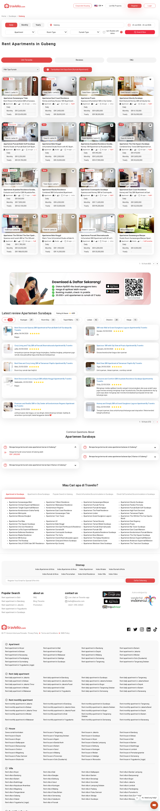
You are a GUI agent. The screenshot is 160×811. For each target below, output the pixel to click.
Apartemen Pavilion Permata (132, 505)
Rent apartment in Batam (129, 648)
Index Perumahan (68, 574)
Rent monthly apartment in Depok (133, 711)
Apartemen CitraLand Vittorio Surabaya (61, 541)
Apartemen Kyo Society (55, 543)
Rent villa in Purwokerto (129, 792)
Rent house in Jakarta (90, 732)
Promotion (37, 605)
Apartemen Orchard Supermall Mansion (24, 505)
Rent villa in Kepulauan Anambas (17, 785)
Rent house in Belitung (90, 746)
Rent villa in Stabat (12, 799)
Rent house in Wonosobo (91, 759)
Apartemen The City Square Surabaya (135, 535)
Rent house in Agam (51, 739)
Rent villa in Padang (89, 789)
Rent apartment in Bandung (13, 601)
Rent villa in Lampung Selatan (93, 785)
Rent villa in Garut (50, 782)
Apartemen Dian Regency (130, 521)
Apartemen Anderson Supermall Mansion (137, 541)
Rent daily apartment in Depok (131, 684)
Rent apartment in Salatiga (53, 658)
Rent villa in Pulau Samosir (92, 792)
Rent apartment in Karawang (16, 655)
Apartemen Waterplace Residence (59, 505)
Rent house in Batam (51, 746)
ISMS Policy (65, 633)
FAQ (35, 597)
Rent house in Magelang (14, 753)
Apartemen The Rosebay (18, 541)
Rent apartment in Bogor (52, 651)
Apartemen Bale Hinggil (55, 524)
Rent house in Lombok (128, 749)
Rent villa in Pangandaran (15, 792)
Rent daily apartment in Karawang (133, 691)
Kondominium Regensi (54, 508)
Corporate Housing (82, 6)
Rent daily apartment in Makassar (18, 691)
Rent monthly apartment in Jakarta (18, 704)
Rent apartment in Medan (129, 655)
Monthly (24, 25)
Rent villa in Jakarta (127, 782)
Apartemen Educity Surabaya (132, 502)
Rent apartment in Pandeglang (17, 658)
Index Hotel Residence (86, 574)
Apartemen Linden (91, 513)
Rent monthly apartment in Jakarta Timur (21, 711)
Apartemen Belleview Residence (21, 532)
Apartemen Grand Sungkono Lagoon (97, 516)
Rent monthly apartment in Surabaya (96, 704)
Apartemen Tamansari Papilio (132, 513)
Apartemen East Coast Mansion (133, 530)
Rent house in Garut (50, 749)
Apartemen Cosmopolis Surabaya (59, 532)
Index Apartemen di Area (66, 569)
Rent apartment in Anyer (14, 648)
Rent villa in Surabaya (90, 799)
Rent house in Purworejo (52, 756)
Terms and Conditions (49, 633)
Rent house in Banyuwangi (15, 746)
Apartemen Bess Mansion (93, 535)
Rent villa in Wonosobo (128, 799)
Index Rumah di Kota (117, 569)
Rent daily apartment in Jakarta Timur (19, 684)
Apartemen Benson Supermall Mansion (136, 538)
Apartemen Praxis (128, 524)
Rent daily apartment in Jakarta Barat (134, 681)
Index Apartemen (86, 569)
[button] (40, 447)
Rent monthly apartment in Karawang (134, 720)
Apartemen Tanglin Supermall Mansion (24, 508)
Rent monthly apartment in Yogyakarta (58, 720)
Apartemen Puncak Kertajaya (95, 508)
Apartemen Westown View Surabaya (98, 543)
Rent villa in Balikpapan (90, 772)
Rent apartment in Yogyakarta (14, 609)
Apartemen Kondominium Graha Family (24, 510)
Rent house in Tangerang (53, 732)
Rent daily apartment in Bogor (93, 684)
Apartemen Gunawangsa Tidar (58, 513)
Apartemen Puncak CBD (93, 530)
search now (140, 32)
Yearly (38, 25)
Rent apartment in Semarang (93, 658)
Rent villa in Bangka (50, 775)
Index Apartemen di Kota (44, 569)
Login (150, 6)
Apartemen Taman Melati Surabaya (97, 524)
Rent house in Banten (128, 743)
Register (134, 6)
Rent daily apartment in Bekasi (17, 681)
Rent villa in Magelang (13, 789)
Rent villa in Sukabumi (51, 799)
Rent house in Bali (126, 739)
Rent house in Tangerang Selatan (56, 736)
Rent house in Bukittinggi (129, 746)
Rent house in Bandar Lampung (94, 743)
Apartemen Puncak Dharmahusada (97, 527)
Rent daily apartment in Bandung (56, 678)
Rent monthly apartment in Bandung (57, 704)
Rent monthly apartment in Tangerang (134, 704)
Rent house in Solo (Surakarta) (55, 759)
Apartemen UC (52, 521)
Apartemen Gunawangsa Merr (20, 502)
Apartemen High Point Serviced (133, 510)
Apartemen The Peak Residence (96, 510)
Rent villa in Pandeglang (129, 789)
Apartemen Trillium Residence (57, 502)
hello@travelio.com (75, 601)
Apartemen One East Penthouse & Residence (63, 527)
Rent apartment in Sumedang (16, 662)
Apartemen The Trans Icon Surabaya (135, 543)
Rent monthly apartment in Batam (133, 714)
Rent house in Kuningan (91, 749)
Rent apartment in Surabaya (13, 612)
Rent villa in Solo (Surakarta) (131, 796)
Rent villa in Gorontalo (90, 782)
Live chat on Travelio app (77, 597)
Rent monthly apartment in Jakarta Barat (135, 707)
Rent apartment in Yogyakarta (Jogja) (19, 665)
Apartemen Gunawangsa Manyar (96, 502)
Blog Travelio (39, 601)
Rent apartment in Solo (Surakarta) (133, 658)
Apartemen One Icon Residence (21, 527)
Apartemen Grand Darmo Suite (95, 541)
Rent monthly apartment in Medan (18, 714)
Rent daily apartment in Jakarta (17, 678)
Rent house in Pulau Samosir (16, 756)
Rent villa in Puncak (50, 802)
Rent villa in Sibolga (89, 796)
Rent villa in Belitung (51, 779)
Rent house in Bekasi (128, 736)
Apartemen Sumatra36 (55, 530)
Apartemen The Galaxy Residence (97, 538)
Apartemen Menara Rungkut (20, 516)
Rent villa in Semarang (51, 796)
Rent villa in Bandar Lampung (131, 772)
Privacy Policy (33, 633)
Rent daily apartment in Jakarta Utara (57, 681)
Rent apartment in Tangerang (93, 662)
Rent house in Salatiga (90, 756)
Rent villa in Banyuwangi (129, 775)
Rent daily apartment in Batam (131, 688)
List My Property (115, 6)
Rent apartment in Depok (91, 651)
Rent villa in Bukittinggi (13, 782)
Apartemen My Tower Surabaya (133, 527)
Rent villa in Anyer (12, 772)
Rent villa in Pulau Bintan (52, 792)
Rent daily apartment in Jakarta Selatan (97, 681)
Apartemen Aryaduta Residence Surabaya (100, 532)
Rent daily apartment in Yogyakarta (57, 691)
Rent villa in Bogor (126, 779)
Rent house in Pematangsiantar (132, 753)
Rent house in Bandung (129, 732)
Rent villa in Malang (50, 789)
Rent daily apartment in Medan (17, 688)
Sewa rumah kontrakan (14, 732)
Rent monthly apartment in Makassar (19, 720)
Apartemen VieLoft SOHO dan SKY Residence (26, 543)
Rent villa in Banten (89, 775)
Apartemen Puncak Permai (94, 505)
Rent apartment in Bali (11, 597)
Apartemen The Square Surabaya (22, 524)
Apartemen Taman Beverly (94, 521)
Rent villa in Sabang (12, 796)
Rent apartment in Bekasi (15, 651)
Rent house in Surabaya (91, 736)
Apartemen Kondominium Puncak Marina (136, 532)
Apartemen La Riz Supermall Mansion (23, 530)
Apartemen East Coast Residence (59, 510)
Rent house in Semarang (129, 756)
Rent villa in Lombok (127, 785)
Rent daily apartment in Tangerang (133, 678)
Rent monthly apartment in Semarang (96, 720)
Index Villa (102, 574)
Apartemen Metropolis (17, 513)
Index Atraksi (101, 569)
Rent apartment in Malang (92, 655)
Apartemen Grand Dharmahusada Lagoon (62, 538)
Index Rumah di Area (50, 574)
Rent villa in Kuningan (51, 785)
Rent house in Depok (13, 736)
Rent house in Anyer (89, 739)
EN (100, 6)
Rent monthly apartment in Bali (55, 714)
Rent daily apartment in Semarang (95, 691)
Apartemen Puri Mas (17, 521)
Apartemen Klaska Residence (20, 535)
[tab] (40, 447)
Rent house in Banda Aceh (53, 743)
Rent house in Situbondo (14, 759)
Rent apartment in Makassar (54, 655)
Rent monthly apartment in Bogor (94, 711)
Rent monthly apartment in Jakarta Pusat (59, 711)
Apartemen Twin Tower (55, 516)
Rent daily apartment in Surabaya (94, 678)
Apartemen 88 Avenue (17, 538)
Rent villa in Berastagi (90, 779)
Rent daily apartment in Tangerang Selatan (98, 688)
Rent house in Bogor (13, 739)
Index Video (113, 574)
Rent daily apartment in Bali (53, 688)
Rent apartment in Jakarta (13, 605)
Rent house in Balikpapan (15, 743)
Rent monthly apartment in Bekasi (18, 707)
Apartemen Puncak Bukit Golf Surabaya (136, 508)
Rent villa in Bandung (13, 775)
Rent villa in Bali (49, 772)
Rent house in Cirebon (13, 749)
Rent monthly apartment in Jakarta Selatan (98, 707)
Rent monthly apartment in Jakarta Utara (59, 707)
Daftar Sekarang (140, 580)
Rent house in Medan (90, 753)
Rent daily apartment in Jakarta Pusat (57, 684)
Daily (11, 25)
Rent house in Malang (51, 753)
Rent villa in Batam (12, 779)
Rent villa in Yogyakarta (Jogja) (17, 802)
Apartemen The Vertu (54, 535)
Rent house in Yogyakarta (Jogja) (132, 759)
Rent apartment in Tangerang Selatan (134, 662)
